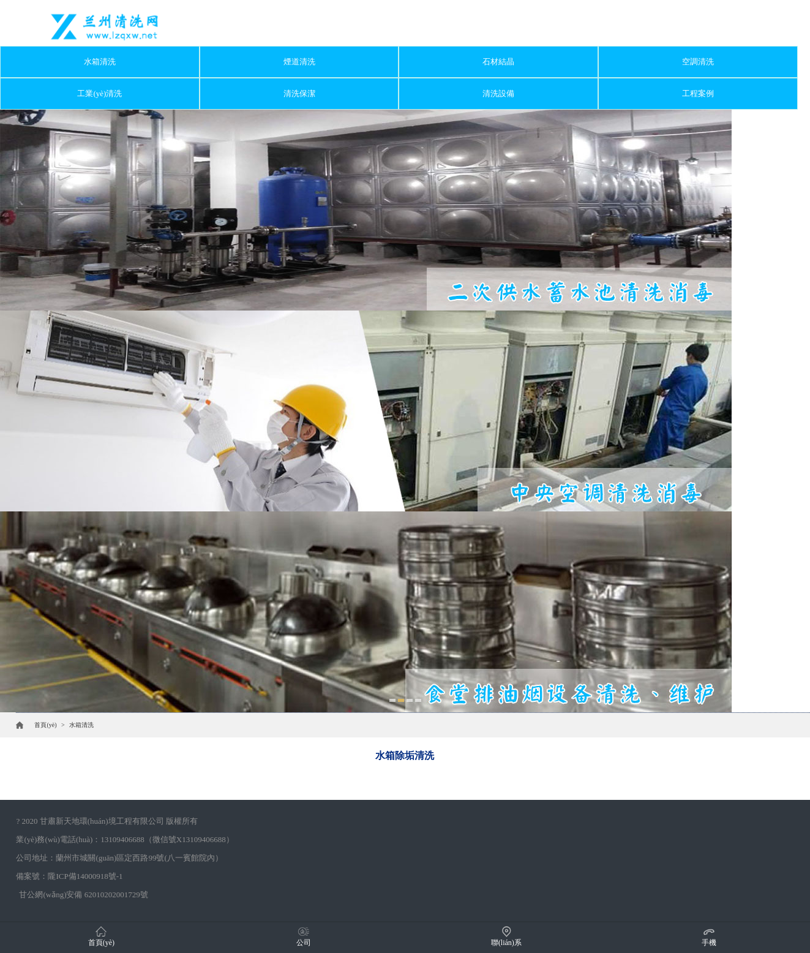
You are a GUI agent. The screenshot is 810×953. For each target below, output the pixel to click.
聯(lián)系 (506, 936)
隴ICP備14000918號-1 (85, 876)
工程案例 (698, 93)
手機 (709, 936)
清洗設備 (498, 93)
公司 (303, 936)
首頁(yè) (45, 724)
